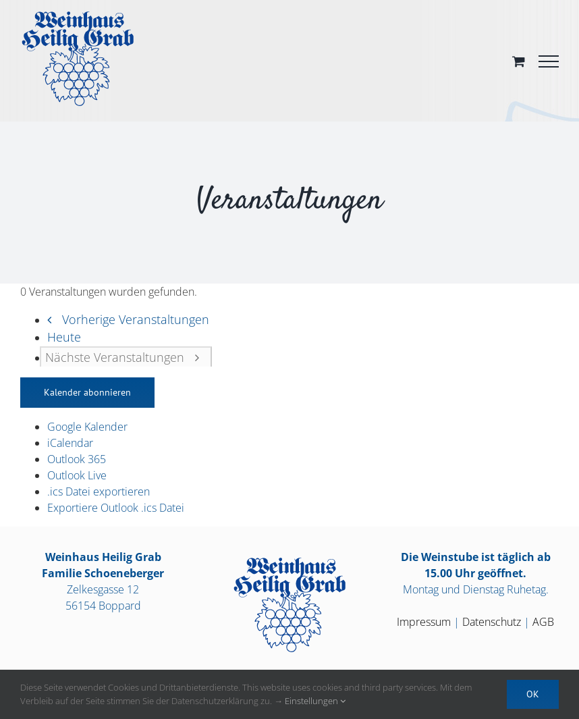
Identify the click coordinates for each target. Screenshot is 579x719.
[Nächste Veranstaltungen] (125, 356)
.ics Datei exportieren (98, 491)
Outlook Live (77, 475)
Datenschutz (491, 621)
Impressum (424, 621)
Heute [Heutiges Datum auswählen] (64, 337)
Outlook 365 (76, 459)
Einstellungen (315, 701)
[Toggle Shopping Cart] (518, 61)
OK (532, 694)
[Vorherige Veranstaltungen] (124, 319)
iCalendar (70, 442)
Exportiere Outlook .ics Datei (115, 507)
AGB (543, 621)
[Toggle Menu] (549, 61)
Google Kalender (87, 426)
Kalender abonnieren (87, 392)
